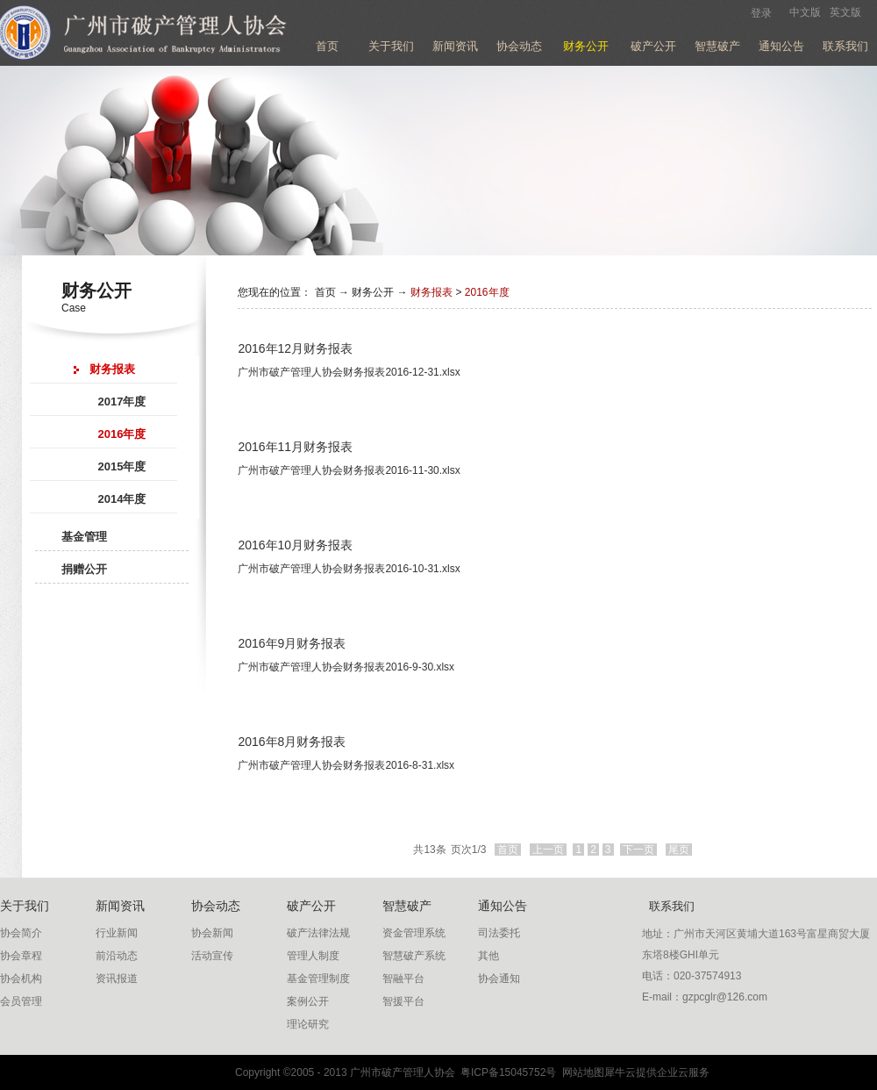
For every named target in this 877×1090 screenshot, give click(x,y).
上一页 (548, 849)
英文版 (845, 12)
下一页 (638, 849)
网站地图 (580, 1072)
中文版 (805, 12)
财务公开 (373, 292)
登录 (761, 13)
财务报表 (431, 292)
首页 (327, 46)
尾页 (678, 849)
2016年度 (487, 292)
